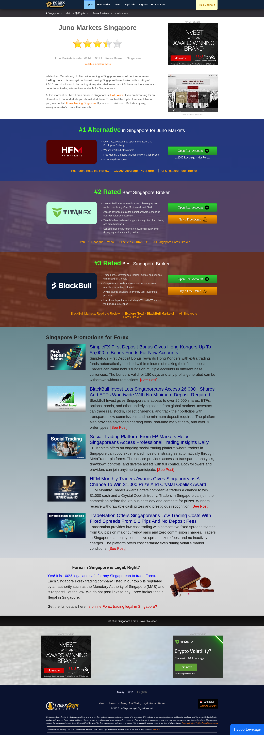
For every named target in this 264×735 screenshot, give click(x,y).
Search (152, 703)
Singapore (54, 13)
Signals (143, 4)
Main (68, 13)
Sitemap (161, 703)
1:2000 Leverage (247, 729)
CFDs (117, 4)
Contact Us (114, 703)
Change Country (208, 705)
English (82, 13)
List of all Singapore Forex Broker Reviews (132, 621)
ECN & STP (158, 4)
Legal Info (130, 4)
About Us (103, 703)
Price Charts (207, 4)
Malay (120, 692)
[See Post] (148, 380)
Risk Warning (135, 703)
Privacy (124, 703)
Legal (145, 703)
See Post (156, 729)
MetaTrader (103, 4)
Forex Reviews (101, 13)
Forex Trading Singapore (81, 103)
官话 (130, 692)
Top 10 (89, 4)
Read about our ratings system (97, 64)
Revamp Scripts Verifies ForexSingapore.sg (200, 723)
